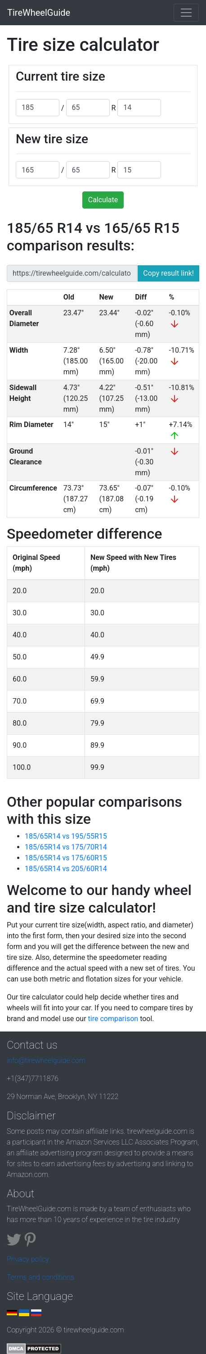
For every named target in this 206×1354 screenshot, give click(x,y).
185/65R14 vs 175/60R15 (66, 858)
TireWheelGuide (38, 12)
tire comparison (113, 1018)
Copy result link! (168, 273)
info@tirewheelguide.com (46, 1060)
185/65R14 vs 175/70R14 (66, 847)
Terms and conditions (40, 1277)
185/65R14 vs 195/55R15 (66, 836)
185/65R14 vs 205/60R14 (66, 868)
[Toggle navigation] (186, 13)
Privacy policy (28, 1259)
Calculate (103, 199)
